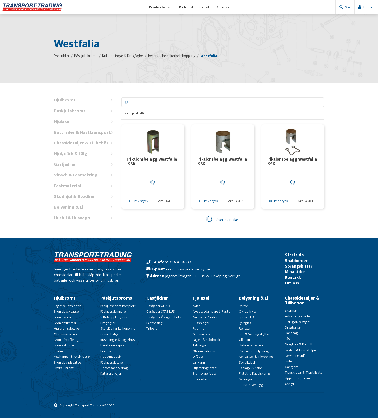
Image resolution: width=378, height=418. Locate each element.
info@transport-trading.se (188, 269)
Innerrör (106, 351)
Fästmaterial (84, 186)
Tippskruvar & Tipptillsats (303, 373)
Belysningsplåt (296, 356)
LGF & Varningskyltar (254, 334)
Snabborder (296, 260)
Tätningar (200, 345)
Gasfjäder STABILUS (160, 312)
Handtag (291, 333)
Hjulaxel (84, 121)
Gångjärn (291, 367)
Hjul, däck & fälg (84, 153)
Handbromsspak (112, 345)
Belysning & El (84, 207)
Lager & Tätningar (67, 306)
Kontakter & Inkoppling (256, 357)
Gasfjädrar (84, 164)
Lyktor (243, 306)
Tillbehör (152, 328)
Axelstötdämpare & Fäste (211, 312)
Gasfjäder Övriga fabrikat (164, 317)
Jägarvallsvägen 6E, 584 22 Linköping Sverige (203, 275)
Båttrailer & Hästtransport (84, 132)
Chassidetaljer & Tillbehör (84, 143)
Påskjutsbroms (84, 111)
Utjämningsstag (205, 368)
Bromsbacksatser (67, 312)
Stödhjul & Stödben (84, 196)
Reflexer (244, 328)
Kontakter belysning (254, 351)
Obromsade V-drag (114, 368)
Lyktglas (245, 323)
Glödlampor (247, 340)
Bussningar (201, 323)
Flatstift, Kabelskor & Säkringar (254, 376)
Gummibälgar (110, 334)
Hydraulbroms (64, 368)
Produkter (159, 7)
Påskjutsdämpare (113, 312)
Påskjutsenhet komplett (118, 306)
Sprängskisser (298, 266)
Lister (289, 361)
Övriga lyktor (248, 312)
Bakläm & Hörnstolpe (300, 350)
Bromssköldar (64, 345)
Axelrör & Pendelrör (207, 317)
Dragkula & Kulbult (299, 344)
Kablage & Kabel (251, 368)
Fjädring (199, 328)
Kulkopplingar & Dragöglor (113, 320)
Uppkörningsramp (298, 378)
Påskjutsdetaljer (112, 362)
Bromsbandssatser (68, 362)
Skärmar (291, 311)
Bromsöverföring (66, 340)
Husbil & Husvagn (84, 218)
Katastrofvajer (110, 374)
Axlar (196, 306)
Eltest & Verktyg (251, 385)
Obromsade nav (65, 334)
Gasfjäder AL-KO (158, 306)
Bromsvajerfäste (204, 374)
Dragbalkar (293, 327)
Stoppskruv (201, 379)
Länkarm (199, 362)
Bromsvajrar (62, 317)
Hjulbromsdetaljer (67, 328)
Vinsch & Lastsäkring (84, 175)
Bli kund (186, 7)
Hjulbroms (84, 100)
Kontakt (205, 7)
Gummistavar (202, 334)
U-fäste (198, 357)
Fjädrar (59, 351)
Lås (287, 339)
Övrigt (289, 384)
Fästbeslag (154, 323)
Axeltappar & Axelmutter (72, 357)
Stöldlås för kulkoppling (117, 328)
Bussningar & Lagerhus (117, 340)
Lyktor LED (246, 317)
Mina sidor (295, 271)
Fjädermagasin (111, 357)
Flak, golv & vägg (297, 322)
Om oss (223, 7)
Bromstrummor (65, 323)
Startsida (294, 254)
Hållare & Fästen (251, 345)
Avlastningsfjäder (298, 316)
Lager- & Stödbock (206, 340)
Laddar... (368, 7)
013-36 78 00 (180, 262)
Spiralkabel (247, 362)
